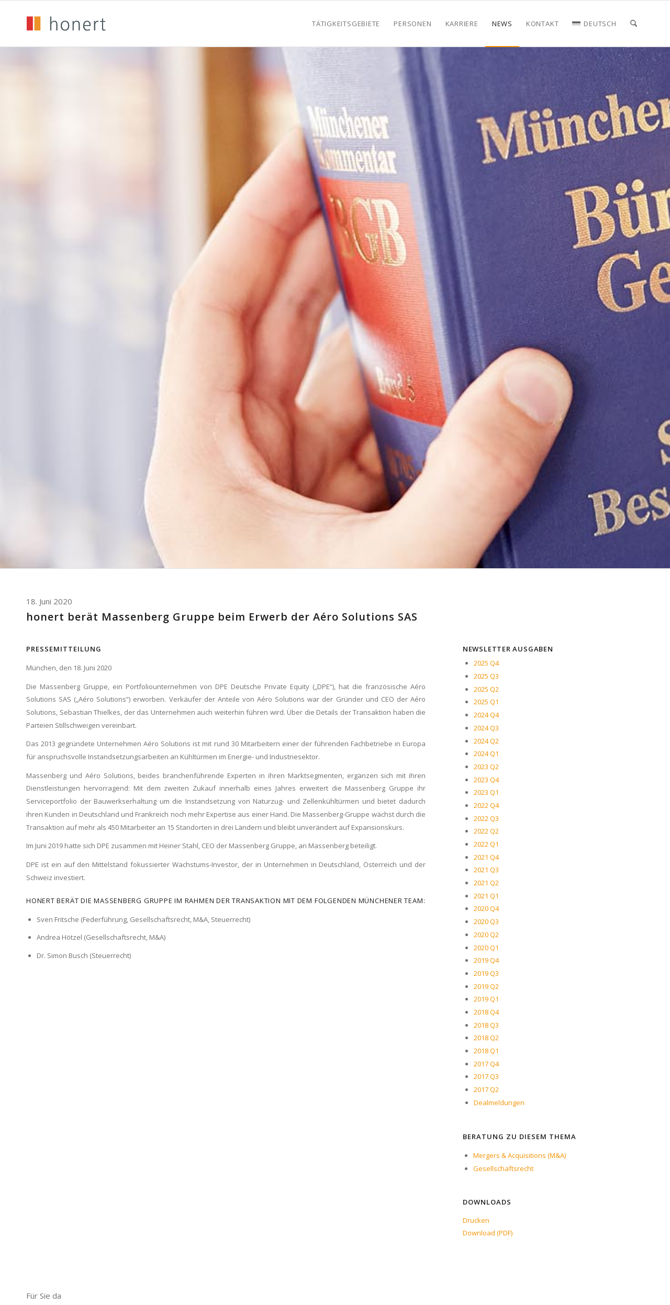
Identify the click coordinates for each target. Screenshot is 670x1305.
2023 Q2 (486, 766)
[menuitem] (346, 24)
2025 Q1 (486, 701)
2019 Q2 (486, 986)
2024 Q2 (486, 741)
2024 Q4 (486, 714)
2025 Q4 (486, 663)
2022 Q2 (486, 831)
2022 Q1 (486, 844)
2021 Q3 (486, 869)
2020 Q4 (486, 908)
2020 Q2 (486, 934)
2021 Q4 (486, 857)
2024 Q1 (486, 753)
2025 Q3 (486, 676)
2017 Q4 (486, 1063)
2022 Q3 (486, 818)
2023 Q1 (486, 792)
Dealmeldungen (499, 1102)
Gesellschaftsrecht (503, 1168)
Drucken (476, 1220)
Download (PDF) (487, 1233)
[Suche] (633, 24)
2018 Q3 (486, 1025)
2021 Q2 (486, 882)
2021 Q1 (486, 896)
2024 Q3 (486, 728)
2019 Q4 (486, 960)
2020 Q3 (486, 921)
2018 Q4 (486, 1012)
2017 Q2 (486, 1089)
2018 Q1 (486, 1050)
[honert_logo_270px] (66, 24)
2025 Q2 (486, 689)
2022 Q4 (486, 805)
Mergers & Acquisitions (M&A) (519, 1155)
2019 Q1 (486, 999)
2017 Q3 (486, 1076)
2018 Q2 (486, 1037)
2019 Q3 (486, 973)
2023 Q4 (486, 779)
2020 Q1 (486, 947)
